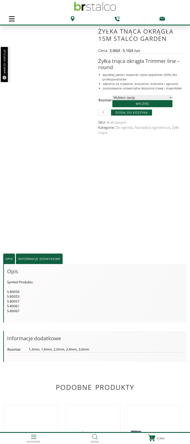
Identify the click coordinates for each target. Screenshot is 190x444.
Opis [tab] (9, 182)
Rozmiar (105, 100)
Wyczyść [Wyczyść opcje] (142, 104)
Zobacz (30, 408)
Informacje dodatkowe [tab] (39, 182)
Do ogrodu (124, 127)
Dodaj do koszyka (131, 112)
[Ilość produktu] (104, 113)
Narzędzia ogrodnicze (152, 127)
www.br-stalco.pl (4, 65)
